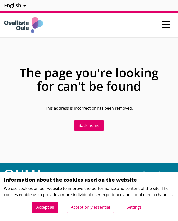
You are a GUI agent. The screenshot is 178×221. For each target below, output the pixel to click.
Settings (134, 207)
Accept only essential (90, 207)
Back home (89, 125)
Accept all (45, 207)
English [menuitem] (12, 5)
